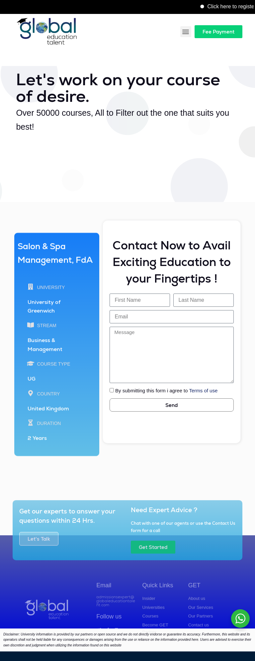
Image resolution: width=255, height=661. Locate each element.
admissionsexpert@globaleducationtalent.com (115, 625)
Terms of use (203, 390)
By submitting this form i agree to (166, 390)
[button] (185, 31)
